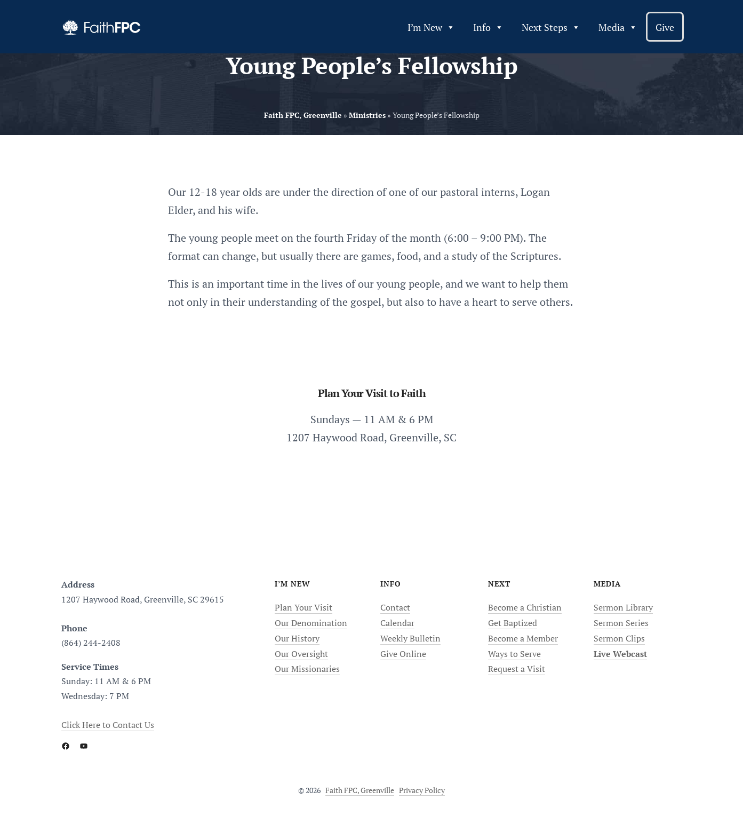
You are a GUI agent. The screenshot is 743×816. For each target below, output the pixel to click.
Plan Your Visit (303, 607)
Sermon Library (623, 607)
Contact (395, 607)
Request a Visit (516, 669)
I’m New (431, 27)
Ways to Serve (514, 654)
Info (488, 27)
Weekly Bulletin (410, 638)
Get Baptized (512, 623)
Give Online (403, 654)
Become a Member (523, 638)
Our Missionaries (307, 669)
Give (665, 27)
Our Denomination (311, 623)
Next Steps (551, 27)
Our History (297, 638)
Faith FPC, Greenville (359, 790)
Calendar (397, 623)
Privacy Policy (422, 790)
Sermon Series (621, 623)
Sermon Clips (619, 638)
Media (617, 27)
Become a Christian (525, 607)
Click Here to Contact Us (107, 725)
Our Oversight (301, 654)
